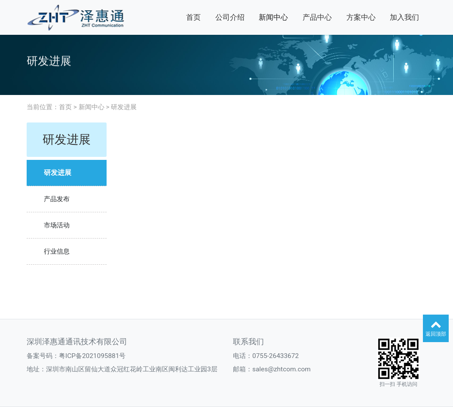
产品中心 (317, 17)
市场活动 (57, 225)
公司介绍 (230, 17)
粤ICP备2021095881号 (92, 356)
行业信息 (57, 251)
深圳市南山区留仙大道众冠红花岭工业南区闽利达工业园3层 (131, 369)
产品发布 (57, 199)
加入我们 (404, 17)
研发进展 (124, 107)
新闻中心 (273, 17)
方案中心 (361, 17)
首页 (193, 17)
